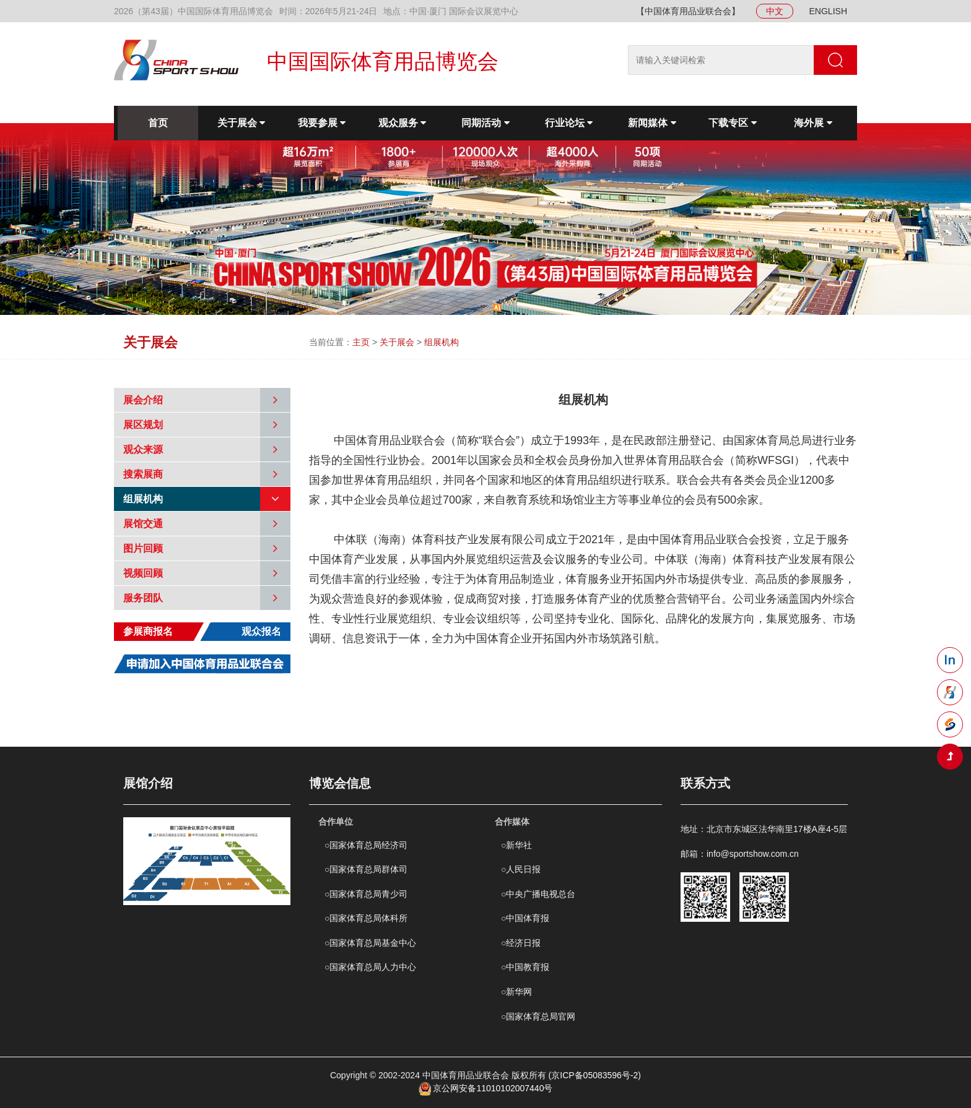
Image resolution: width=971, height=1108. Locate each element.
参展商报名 (148, 631)
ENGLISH (828, 11)
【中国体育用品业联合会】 (688, 11)
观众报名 (261, 631)
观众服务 (402, 123)
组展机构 (441, 342)
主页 (361, 342)
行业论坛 (569, 123)
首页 (158, 123)
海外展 (813, 123)
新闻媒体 (652, 123)
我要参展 (322, 123)
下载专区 (732, 123)
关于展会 (241, 123)
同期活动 (485, 123)
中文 (774, 11)
